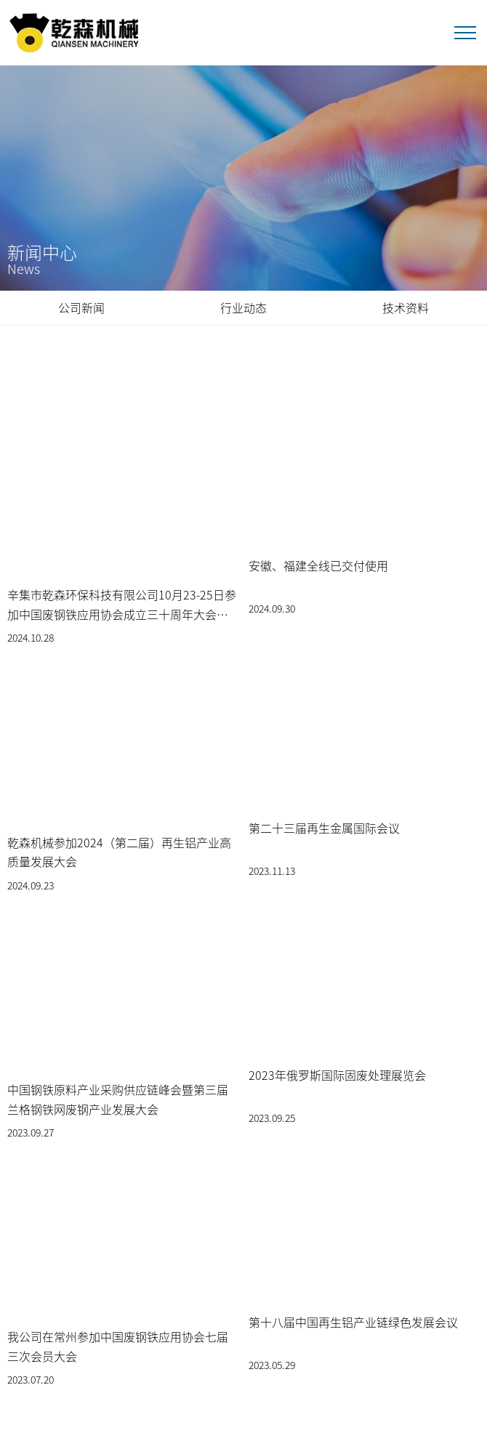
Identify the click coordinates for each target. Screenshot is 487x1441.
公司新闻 (81, 307)
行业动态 (243, 307)
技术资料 (405, 307)
